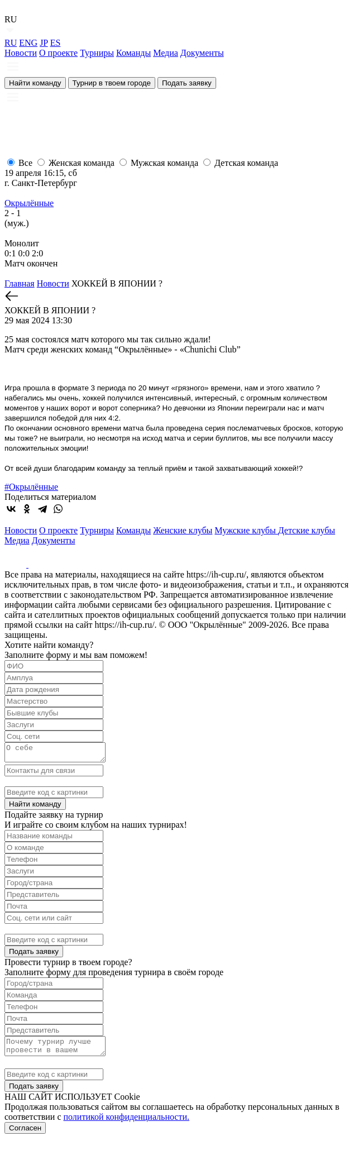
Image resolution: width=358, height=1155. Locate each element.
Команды (133, 53)
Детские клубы (306, 530)
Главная (19, 283)
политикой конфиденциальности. (127, 1123)
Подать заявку (187, 83)
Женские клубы (182, 530)
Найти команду (35, 83)
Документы (202, 53)
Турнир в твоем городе (112, 83)
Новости (20, 53)
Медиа (165, 53)
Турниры (97, 53)
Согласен (25, 1134)
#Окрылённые (31, 486)
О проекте (58, 53)
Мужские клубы (246, 530)
